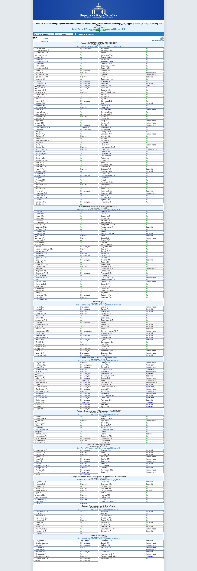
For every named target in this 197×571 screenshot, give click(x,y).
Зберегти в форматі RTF (41, 39)
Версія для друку (158, 40)
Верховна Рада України (98, 15)
